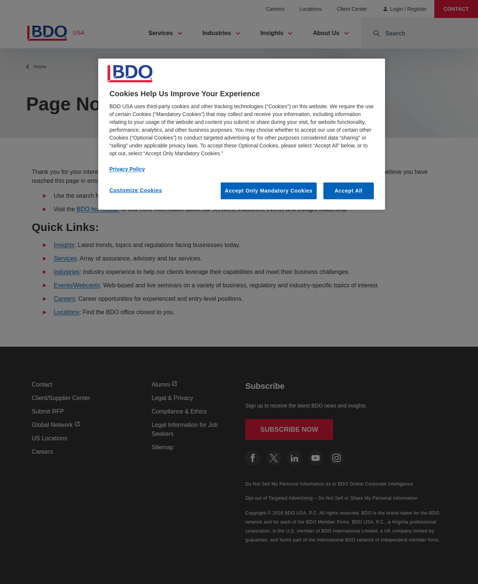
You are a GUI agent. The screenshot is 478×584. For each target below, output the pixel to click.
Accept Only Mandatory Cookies (269, 191)
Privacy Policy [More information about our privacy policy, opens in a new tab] (127, 169)
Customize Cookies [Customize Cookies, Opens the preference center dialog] (135, 190)
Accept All (349, 191)
